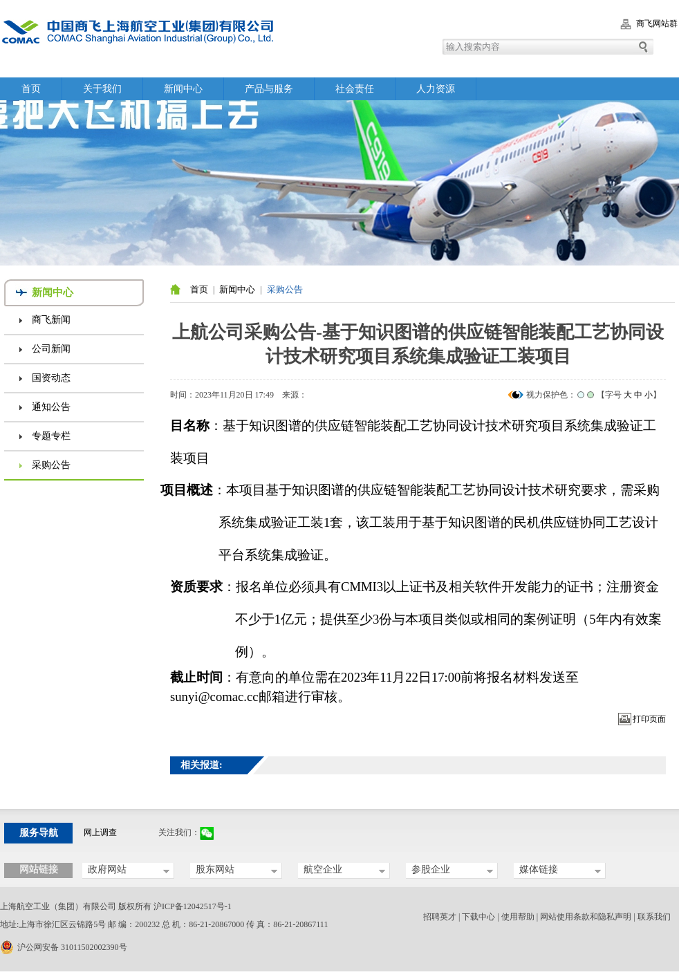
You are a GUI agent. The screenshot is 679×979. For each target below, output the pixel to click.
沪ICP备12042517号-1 (193, 906)
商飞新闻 (51, 320)
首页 (31, 89)
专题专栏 (51, 436)
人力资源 (435, 89)
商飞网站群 (657, 23)
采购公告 (51, 465)
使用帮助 (517, 917)
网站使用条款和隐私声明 (585, 917)
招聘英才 (439, 917)
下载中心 (478, 917)
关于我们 (102, 89)
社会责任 (354, 89)
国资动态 (51, 378)
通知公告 (51, 407)
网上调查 (100, 832)
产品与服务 (269, 89)
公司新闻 (51, 349)
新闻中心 (183, 89)
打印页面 (649, 719)
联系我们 (654, 917)
